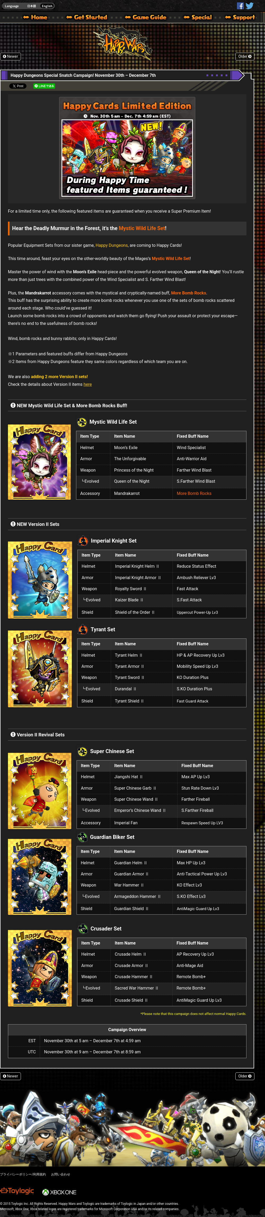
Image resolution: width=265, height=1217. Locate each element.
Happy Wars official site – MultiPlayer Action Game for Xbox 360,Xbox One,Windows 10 (36, 18)
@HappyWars (249, 6)
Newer (10, 56)
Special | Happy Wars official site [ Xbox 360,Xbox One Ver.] (195, 18)
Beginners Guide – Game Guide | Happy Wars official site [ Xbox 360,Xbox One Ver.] (149, 18)
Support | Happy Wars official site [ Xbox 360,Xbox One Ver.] (235, 18)
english (28, 6)
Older (244, 56)
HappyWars (240, 6)
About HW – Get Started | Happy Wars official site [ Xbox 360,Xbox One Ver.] (91, 18)
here (87, 384)
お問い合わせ (60, 1174)
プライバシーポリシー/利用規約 (23, 1174)
